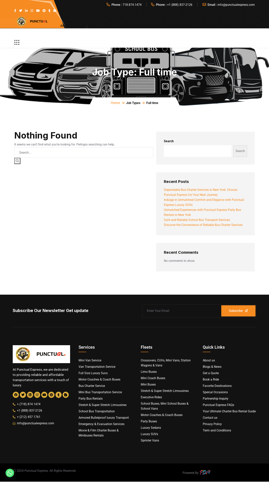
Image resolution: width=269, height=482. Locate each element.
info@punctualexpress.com (236, 5)
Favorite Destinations (139, 26)
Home (115, 103)
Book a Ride (208, 26)
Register (231, 26)
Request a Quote (179, 26)
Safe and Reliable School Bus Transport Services (197, 220)
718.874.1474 (132, 5)
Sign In (249, 26)
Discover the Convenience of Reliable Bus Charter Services (203, 225)
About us (67, 26)
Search (169, 141)
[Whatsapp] (10, 473)
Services (91, 26)
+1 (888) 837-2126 (179, 5)
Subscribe (238, 311)
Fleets (109, 26)
